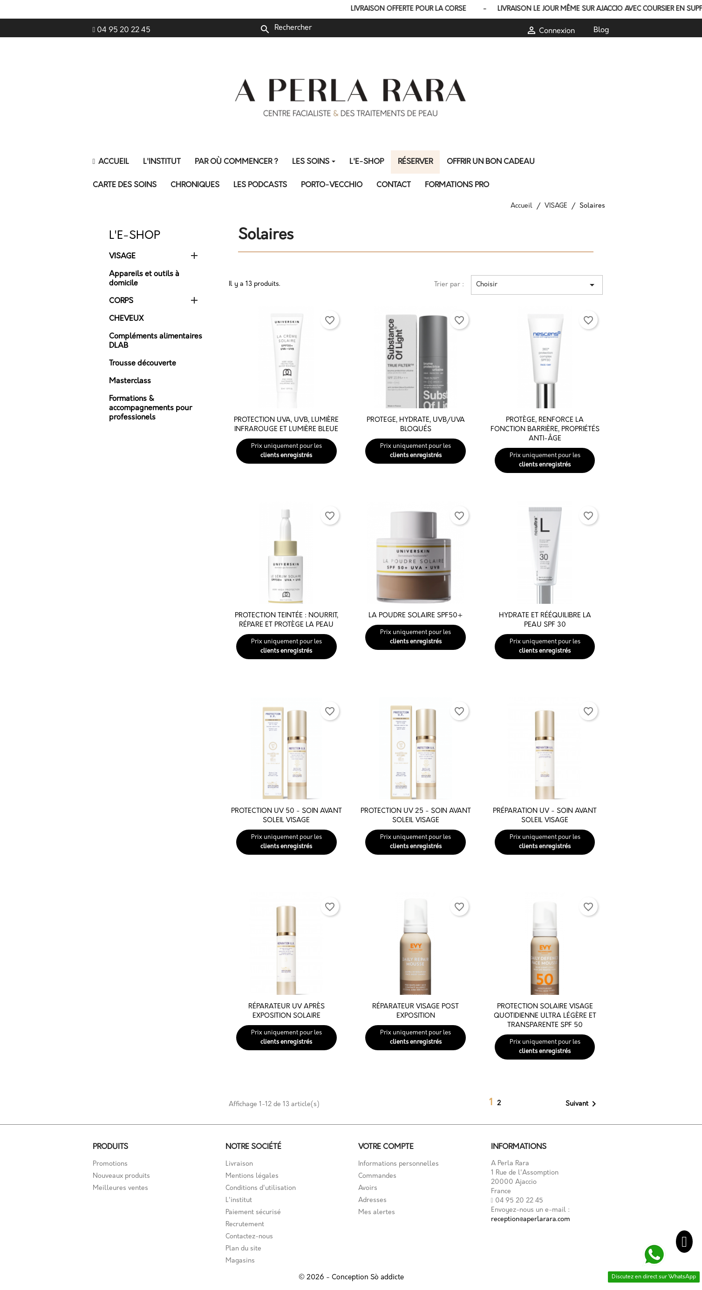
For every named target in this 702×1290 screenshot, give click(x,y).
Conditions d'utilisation (260, 1188)
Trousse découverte (142, 363)
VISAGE (122, 256)
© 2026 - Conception (334, 1277)
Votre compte (386, 1147)
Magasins (240, 1260)
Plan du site (243, 1248)
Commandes (377, 1176)
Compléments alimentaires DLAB (155, 341)
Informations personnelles (398, 1164)
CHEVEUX (126, 319)
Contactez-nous (249, 1236)
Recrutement (244, 1224)
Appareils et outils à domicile (144, 278)
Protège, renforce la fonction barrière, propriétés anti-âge (545, 429)
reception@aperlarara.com (530, 1219)
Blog (601, 30)
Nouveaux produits (121, 1176)
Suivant (583, 1103)
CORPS (121, 301)
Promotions (110, 1164)
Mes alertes (376, 1212)
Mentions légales (252, 1176)
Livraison (239, 1164)
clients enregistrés (286, 456)
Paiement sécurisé (253, 1212)
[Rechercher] (322, 28)
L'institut (238, 1200)
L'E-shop (134, 236)
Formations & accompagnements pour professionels (150, 408)
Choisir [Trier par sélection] (536, 284)
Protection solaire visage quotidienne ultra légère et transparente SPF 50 (545, 1016)
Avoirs (367, 1188)
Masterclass (130, 381)
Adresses (372, 1200)
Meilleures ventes (120, 1188)
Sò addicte (387, 1277)
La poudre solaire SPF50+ (415, 615)
